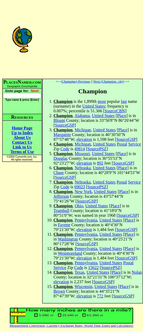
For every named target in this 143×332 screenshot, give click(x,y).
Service (134, 144)
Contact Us (22, 142)
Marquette (62, 134)
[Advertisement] (92, 39)
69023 (79, 187)
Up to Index (22, 133)
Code (64, 149)
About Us (22, 137)
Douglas (60, 158)
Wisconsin (83, 286)
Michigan (83, 130)
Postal (122, 144)
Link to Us (22, 147)
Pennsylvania (86, 220)
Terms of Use (22, 152)
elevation (84, 139)
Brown (59, 291)
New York (83, 191)
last (124, 101)
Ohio (79, 206)
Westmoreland (70, 253)
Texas (79, 272)
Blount (59, 120)
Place (121, 115)
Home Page (22, 128)
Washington (68, 239)
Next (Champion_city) (108, 81)
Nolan (137, 272)
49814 (79, 149)
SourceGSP (64, 125)
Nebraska (83, 168)
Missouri (82, 153)
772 (100, 296)
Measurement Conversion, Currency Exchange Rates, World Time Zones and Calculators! (71, 326)
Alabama (82, 115)
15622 (93, 267)
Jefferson (61, 196)
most (102, 101)
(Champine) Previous (75, 81)
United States (93, 106)
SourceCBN (115, 111)
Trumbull (61, 210)
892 (100, 163)
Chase (58, 172)
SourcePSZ (96, 149)
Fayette (64, 225)
